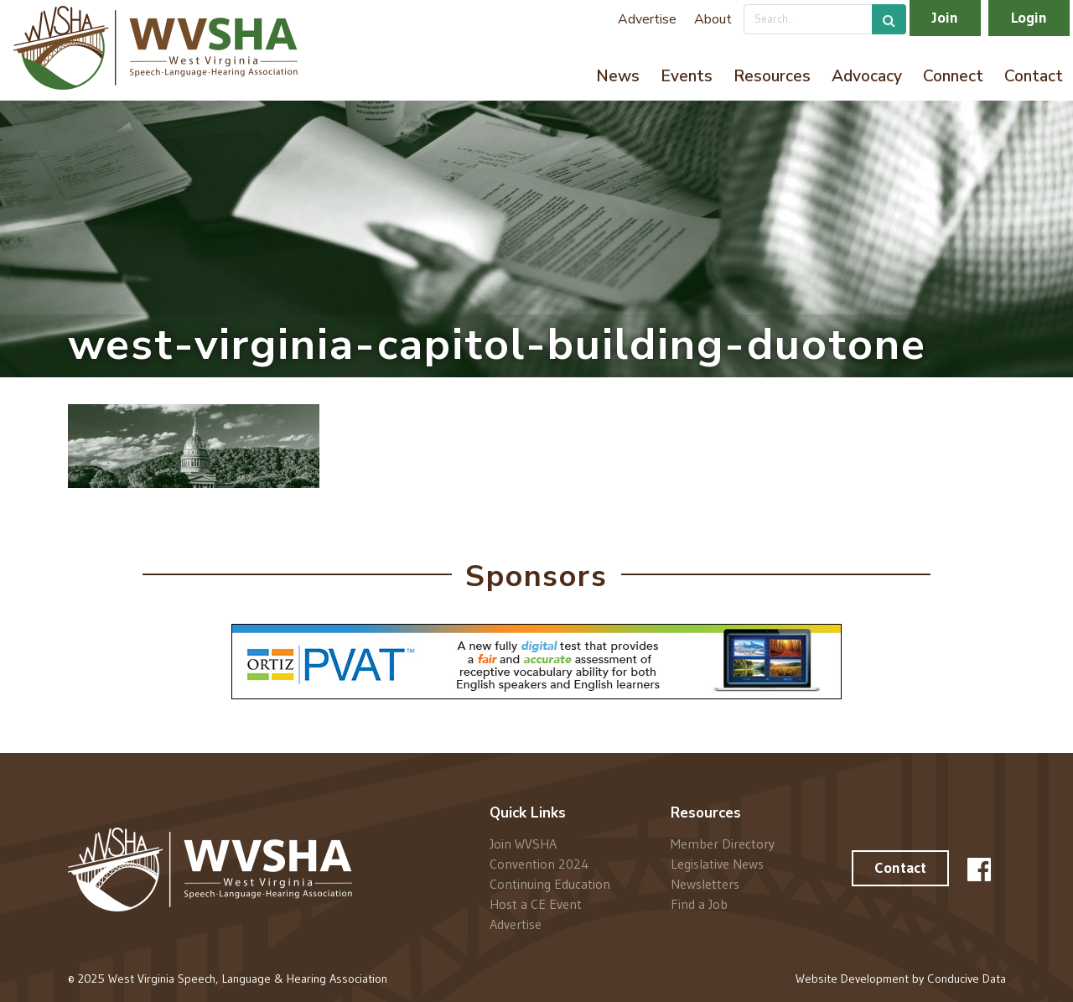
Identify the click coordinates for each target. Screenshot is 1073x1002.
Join (945, 17)
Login (1029, 17)
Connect (953, 76)
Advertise (647, 19)
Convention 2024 (539, 863)
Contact (1033, 76)
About (713, 19)
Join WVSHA (523, 844)
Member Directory (723, 844)
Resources (772, 76)
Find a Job (699, 903)
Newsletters (705, 883)
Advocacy (867, 76)
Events (687, 76)
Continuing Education (550, 883)
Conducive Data (966, 978)
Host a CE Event (536, 904)
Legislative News (717, 863)
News (618, 76)
